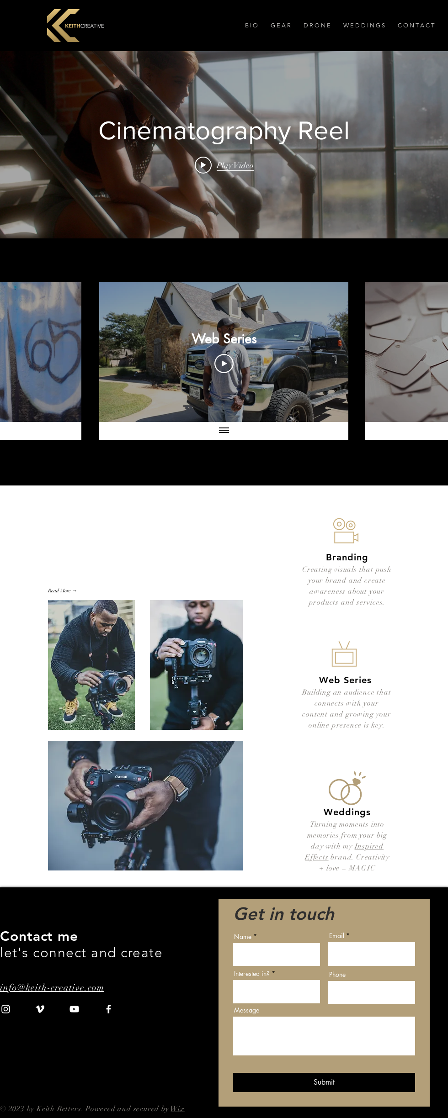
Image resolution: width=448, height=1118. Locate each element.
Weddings (347, 812)
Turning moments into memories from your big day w (347, 835)
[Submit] (324, 1082)
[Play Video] (224, 363)
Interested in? (252, 973)
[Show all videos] (224, 431)
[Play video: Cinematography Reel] (224, 165)
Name (242, 936)
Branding (347, 557)
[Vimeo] (40, 1009)
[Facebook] (108, 1009)
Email (336, 936)
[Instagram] (5, 1009)
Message (246, 1010)
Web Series (345, 680)
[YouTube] (74, 1009)
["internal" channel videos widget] (224, 144)
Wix (177, 1108)
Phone (337, 974)
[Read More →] (64, 591)
